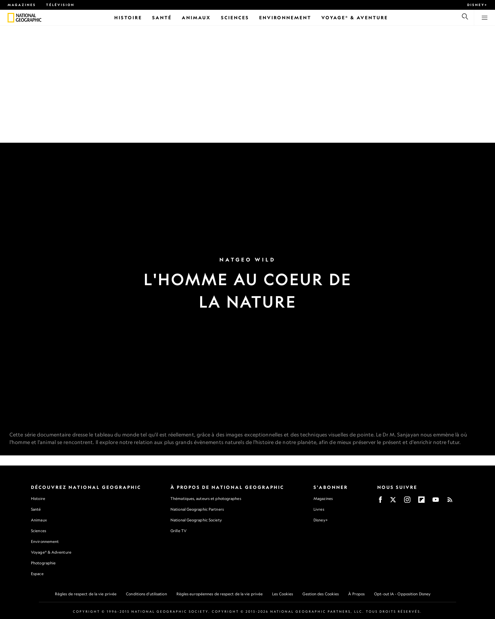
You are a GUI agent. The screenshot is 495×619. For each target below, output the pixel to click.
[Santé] (162, 17)
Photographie (43, 563)
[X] (393, 501)
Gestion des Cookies (320, 594)
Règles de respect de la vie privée (85, 594)
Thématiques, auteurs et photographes (205, 498)
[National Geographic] (11, 17)
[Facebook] (380, 501)
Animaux (39, 520)
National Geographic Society (196, 520)
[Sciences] (235, 17)
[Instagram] (407, 501)
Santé (36, 509)
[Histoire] (128, 17)
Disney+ (477, 5)
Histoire (38, 498)
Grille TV (178, 530)
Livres (318, 509)
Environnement (45, 541)
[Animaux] (196, 17)
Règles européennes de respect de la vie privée (219, 594)
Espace (37, 573)
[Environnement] (285, 17)
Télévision (60, 5)
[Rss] (450, 501)
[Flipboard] (421, 501)
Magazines (22, 5)
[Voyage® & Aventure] (354, 17)
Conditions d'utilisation (146, 594)
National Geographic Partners (197, 509)
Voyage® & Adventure (51, 552)
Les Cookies (282, 594)
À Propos (356, 594)
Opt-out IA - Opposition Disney (402, 594)
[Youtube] (435, 501)
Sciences (38, 530)
